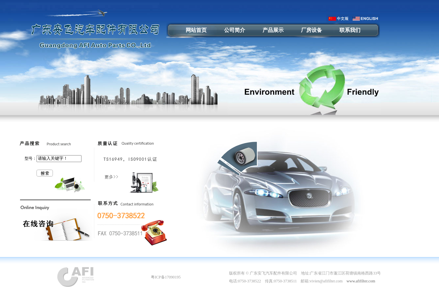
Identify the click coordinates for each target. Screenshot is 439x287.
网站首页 (196, 30)
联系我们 (349, 30)
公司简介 (234, 30)
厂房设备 (311, 30)
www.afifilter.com (361, 281)
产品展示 (273, 30)
